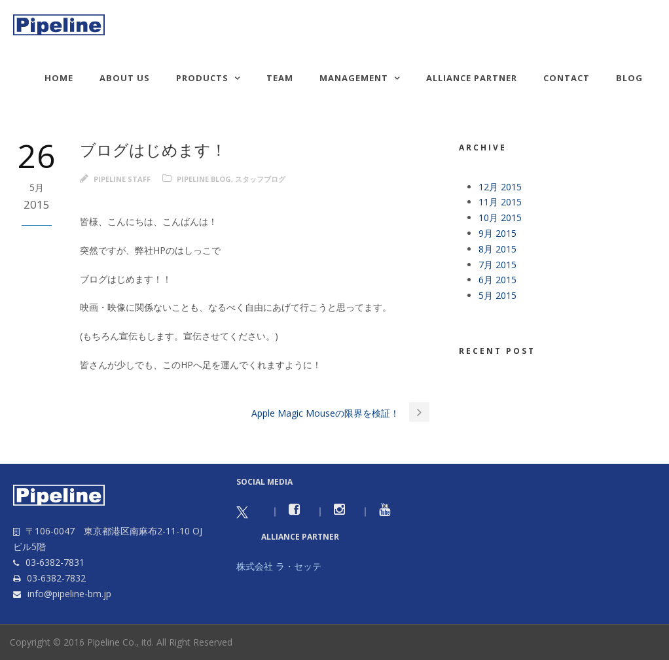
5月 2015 (497, 295)
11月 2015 (500, 202)
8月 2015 (497, 249)
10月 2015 (500, 217)
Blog (629, 78)
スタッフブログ (260, 179)
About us (124, 78)
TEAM (279, 78)
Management (353, 78)
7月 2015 (497, 264)
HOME (59, 78)
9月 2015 (497, 233)
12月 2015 (500, 187)
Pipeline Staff (122, 179)
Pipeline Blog (204, 179)
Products (202, 78)
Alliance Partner (471, 78)
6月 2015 (497, 279)
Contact (566, 78)
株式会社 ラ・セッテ (278, 566)
